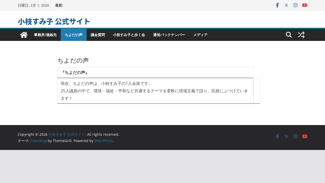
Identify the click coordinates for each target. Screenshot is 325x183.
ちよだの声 (74, 34)
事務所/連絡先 (45, 34)
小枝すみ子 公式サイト (54, 21)
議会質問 (98, 34)
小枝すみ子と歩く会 (129, 34)
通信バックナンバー (169, 34)
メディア (200, 34)
